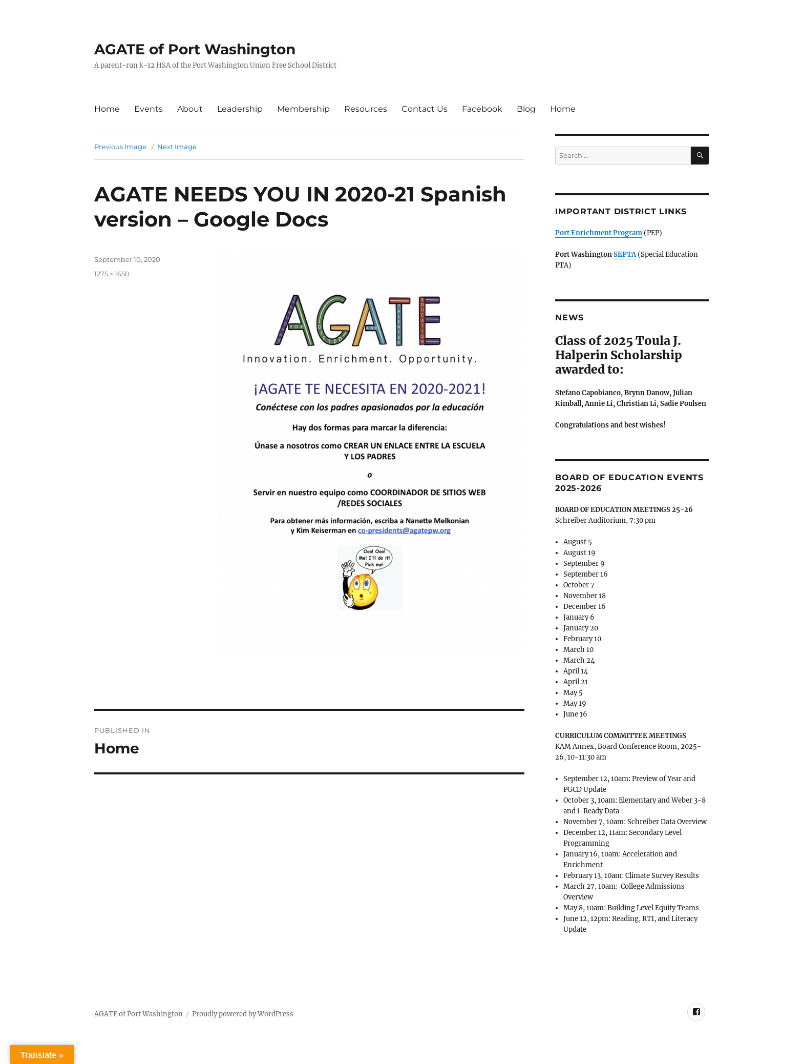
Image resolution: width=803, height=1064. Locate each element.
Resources (365, 109)
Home (107, 109)
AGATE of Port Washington (194, 49)
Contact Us (425, 109)
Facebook (482, 109)
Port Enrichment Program (598, 233)
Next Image (177, 146)
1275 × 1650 (112, 274)
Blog (526, 109)
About (190, 109)
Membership (303, 109)
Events (148, 109)
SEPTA (625, 254)
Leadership (240, 109)
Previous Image (120, 146)
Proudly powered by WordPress (242, 1014)
